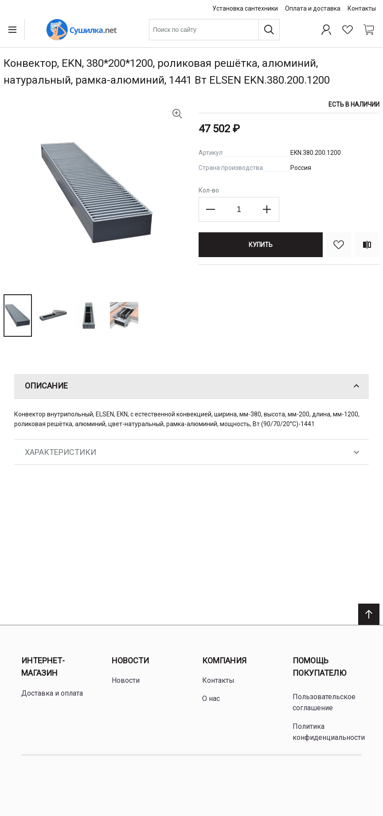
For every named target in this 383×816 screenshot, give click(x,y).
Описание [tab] (193, 386)
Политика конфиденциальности (329, 732)
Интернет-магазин (43, 667)
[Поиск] (269, 29)
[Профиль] (326, 29)
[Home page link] (81, 29)
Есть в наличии (353, 104)
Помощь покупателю (319, 667)
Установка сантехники (245, 8)
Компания (224, 660)
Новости (130, 660)
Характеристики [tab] (193, 452)
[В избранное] (338, 244)
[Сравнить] (367, 244)
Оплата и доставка (312, 8)
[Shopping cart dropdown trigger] (368, 29)
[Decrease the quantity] (211, 209)
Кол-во (209, 190)
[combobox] (214, 29)
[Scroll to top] (368, 614)
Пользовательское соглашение (324, 702)
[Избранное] (347, 29)
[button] (18, 315)
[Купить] (261, 244)
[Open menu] (14, 29)
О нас (211, 698)
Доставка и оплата (52, 693)
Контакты (362, 8)
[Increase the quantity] (266, 209)
